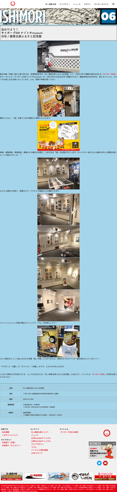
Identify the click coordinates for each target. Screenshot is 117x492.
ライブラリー (64, 4)
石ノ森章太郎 (50, 4)
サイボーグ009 (109, 74)
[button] (113, 4)
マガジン (87, 4)
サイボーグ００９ (101, 4)
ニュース (77, 4)
